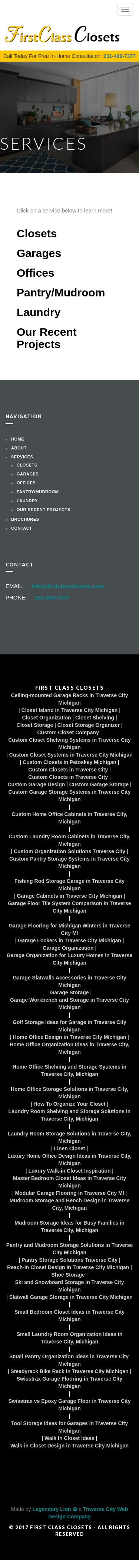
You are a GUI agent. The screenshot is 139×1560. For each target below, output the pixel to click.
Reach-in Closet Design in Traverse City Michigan (68, 1267)
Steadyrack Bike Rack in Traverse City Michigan (69, 1371)
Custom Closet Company (68, 732)
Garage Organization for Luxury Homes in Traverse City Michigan (69, 959)
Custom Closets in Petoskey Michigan (69, 762)
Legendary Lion (54, 1509)
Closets (37, 233)
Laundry (38, 312)
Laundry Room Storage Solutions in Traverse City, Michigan (69, 1137)
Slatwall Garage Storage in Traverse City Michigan (71, 1297)
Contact (21, 528)
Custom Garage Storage (99, 784)
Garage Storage (69, 992)
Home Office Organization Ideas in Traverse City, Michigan (69, 1048)
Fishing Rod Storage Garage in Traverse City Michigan (69, 884)
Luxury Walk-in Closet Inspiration (70, 1171)
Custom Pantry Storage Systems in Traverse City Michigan (69, 862)
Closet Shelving (94, 718)
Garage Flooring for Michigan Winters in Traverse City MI (69, 929)
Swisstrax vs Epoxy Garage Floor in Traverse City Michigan (70, 1404)
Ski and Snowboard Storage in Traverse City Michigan (69, 1286)
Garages (39, 253)
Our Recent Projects (47, 338)
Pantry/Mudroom (61, 292)
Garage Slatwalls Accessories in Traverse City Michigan (69, 981)
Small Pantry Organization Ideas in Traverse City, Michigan (69, 1360)
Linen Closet (69, 1148)
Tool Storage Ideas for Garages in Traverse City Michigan (69, 1427)
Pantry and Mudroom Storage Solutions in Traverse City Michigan (69, 1248)
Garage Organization (68, 948)
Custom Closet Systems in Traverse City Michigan (71, 755)
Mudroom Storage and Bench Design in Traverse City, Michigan (70, 1204)
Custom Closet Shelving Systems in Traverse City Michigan (69, 743)
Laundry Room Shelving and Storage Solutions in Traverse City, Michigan (70, 1115)
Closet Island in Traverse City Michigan (69, 710)
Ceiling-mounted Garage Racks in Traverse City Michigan (69, 699)
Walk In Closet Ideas (69, 1438)
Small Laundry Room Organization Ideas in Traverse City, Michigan (70, 1338)
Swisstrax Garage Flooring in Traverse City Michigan (70, 1382)
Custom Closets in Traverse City (68, 770)
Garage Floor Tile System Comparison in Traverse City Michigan (69, 907)
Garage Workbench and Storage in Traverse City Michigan (69, 1003)
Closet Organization (46, 718)
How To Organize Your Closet (69, 1104)
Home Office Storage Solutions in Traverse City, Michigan (69, 1092)
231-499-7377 (119, 56)
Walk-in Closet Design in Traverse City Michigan (69, 1446)
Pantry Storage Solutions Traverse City (69, 1260)
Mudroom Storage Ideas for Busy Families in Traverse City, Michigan (69, 1226)
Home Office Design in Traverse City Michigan (69, 1037)
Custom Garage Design (36, 784)
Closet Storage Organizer (88, 725)
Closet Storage (35, 725)
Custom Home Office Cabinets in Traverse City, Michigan (69, 818)
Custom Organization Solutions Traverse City (69, 851)
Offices (35, 273)
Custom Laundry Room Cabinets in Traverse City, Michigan (69, 840)
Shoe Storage (68, 1275)
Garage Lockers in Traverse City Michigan (69, 940)
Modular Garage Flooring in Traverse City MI (69, 1193)
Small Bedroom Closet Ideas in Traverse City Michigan (69, 1315)
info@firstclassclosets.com (68, 586)
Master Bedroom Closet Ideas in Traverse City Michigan (69, 1182)
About (19, 448)
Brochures (25, 519)
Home (17, 439)
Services (22, 457)
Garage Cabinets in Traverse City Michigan (69, 896)
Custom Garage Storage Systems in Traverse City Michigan (70, 795)
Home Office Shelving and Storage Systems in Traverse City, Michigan (69, 1070)
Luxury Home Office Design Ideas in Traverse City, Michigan (69, 1159)
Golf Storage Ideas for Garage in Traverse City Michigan (69, 1026)
